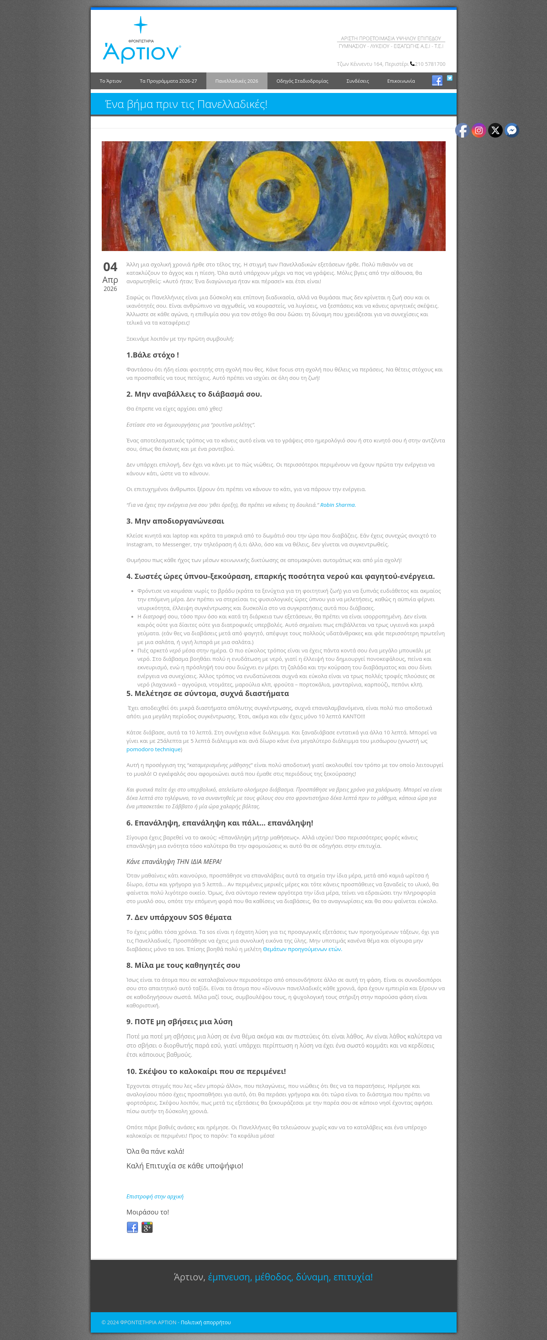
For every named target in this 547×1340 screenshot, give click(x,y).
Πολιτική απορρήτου (206, 1322)
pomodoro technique (154, 749)
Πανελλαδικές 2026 (237, 81)
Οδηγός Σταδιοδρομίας (303, 81)
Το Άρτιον (111, 81)
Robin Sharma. (338, 504)
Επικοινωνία (401, 81)
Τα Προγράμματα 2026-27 (168, 81)
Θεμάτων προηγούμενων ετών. (302, 948)
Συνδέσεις (357, 81)
